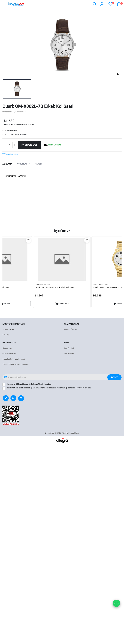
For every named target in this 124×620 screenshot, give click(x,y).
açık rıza (79, 388)
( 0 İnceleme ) (20, 112)
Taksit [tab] (38, 164)
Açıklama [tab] (7, 164)
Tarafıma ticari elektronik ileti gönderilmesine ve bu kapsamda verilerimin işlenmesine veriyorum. (49, 388)
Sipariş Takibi (8, 329)
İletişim (5, 335)
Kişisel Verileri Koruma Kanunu (15, 364)
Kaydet (114, 377)
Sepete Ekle (31, 145)
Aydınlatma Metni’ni (37, 384)
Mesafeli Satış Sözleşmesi (13, 359)
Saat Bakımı (69, 353)
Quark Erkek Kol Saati (18, 134)
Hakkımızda (7, 348)
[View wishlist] (110, 4)
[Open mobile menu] (4, 4)
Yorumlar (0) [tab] (23, 164)
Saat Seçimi (69, 348)
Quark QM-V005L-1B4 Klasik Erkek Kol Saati (54, 287)
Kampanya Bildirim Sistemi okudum (29, 384)
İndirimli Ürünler (70, 329)
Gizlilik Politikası (9, 353)
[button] (95, 4)
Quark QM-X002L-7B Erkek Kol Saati (37, 106)
